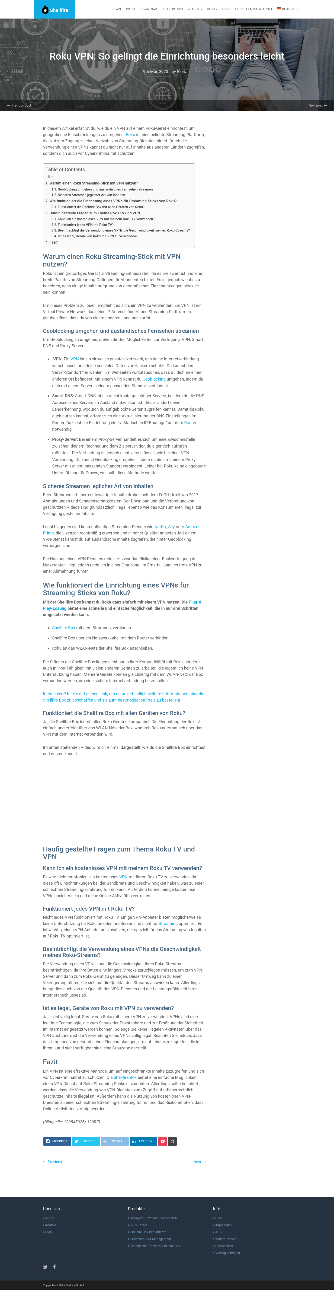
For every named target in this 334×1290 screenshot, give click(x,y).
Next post (318, 105)
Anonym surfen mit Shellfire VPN (152, 1218)
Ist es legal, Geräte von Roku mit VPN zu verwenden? (98, 236)
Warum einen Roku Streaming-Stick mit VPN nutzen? (93, 183)
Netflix (160, 526)
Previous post (19, 105)
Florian (183, 71)
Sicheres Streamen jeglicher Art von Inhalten (91, 195)
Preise (131, 9)
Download (149, 9)
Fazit (53, 242)
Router (190, 422)
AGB (217, 1232)
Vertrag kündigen (226, 1253)
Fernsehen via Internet (253, 9)
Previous (52, 1162)
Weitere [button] (195, 9)
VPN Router (137, 1225)
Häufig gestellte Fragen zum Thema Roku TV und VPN (94, 213)
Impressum (222, 1225)
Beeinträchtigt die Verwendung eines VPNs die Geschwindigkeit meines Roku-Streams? (124, 230)
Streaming (168, 923)
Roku (130, 134)
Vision (48, 1218)
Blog (47, 1232)
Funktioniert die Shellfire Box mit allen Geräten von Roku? (101, 207)
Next (199, 1162)
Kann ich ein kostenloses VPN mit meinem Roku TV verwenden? (106, 219)
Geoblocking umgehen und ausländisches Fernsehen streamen (105, 189)
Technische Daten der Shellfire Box (154, 1246)
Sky (171, 526)
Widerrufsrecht (225, 1239)
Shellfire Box (172, 9)
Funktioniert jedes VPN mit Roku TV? (86, 225)
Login (226, 9)
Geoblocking (154, 379)
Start (117, 9)
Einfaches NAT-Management (149, 1239)
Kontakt (49, 1225)
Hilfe (217, 1218)
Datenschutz (223, 1246)
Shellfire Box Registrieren (147, 1232)
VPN (75, 358)
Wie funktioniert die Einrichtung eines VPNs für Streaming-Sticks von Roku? (113, 201)
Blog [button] (212, 9)
